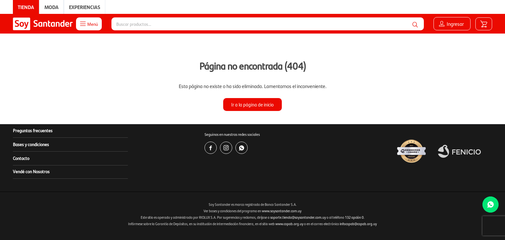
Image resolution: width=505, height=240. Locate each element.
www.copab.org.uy (289, 223)
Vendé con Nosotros (31, 171)
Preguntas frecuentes (32, 130)
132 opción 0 (354, 217)
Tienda (26, 7)
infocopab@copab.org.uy (358, 223)
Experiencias (84, 7)
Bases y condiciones (31, 144)
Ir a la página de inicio (252, 104)
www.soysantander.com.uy (281, 210)
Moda (51, 7)
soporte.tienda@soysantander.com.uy (298, 217)
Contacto (21, 158)
